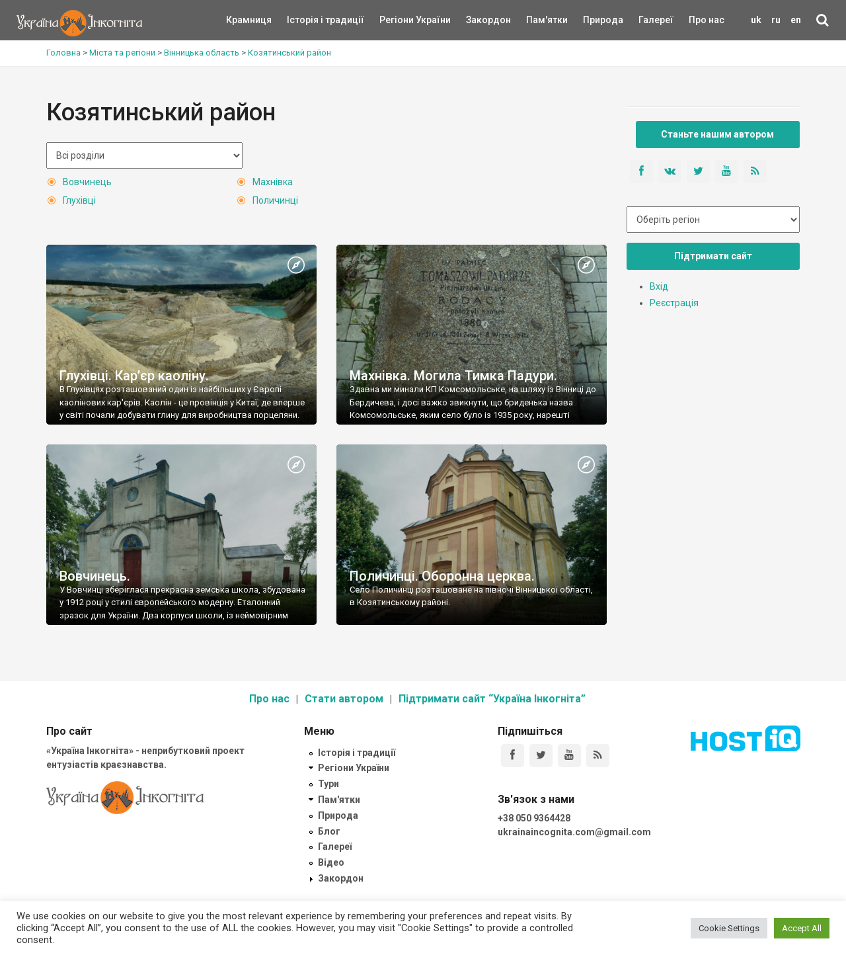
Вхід (659, 286)
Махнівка (272, 182)
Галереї (655, 20)
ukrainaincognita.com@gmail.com (574, 832)
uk (756, 20)
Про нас (706, 20)
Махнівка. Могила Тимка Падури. (453, 376)
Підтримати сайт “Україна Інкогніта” (492, 698)
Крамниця (249, 20)
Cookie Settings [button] (729, 928)
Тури (328, 783)
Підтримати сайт (713, 256)
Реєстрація (674, 303)
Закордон (477, 20)
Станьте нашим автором (717, 134)
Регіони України (397, 20)
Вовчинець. (94, 576)
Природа (593, 20)
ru (776, 20)
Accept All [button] (802, 928)
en (795, 20)
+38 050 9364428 (534, 818)
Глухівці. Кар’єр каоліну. (134, 376)
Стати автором (344, 698)
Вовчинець (87, 182)
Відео (331, 862)
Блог (329, 831)
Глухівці (79, 200)
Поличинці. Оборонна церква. (442, 576)
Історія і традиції (306, 20)
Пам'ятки (536, 20)
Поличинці (275, 200)
